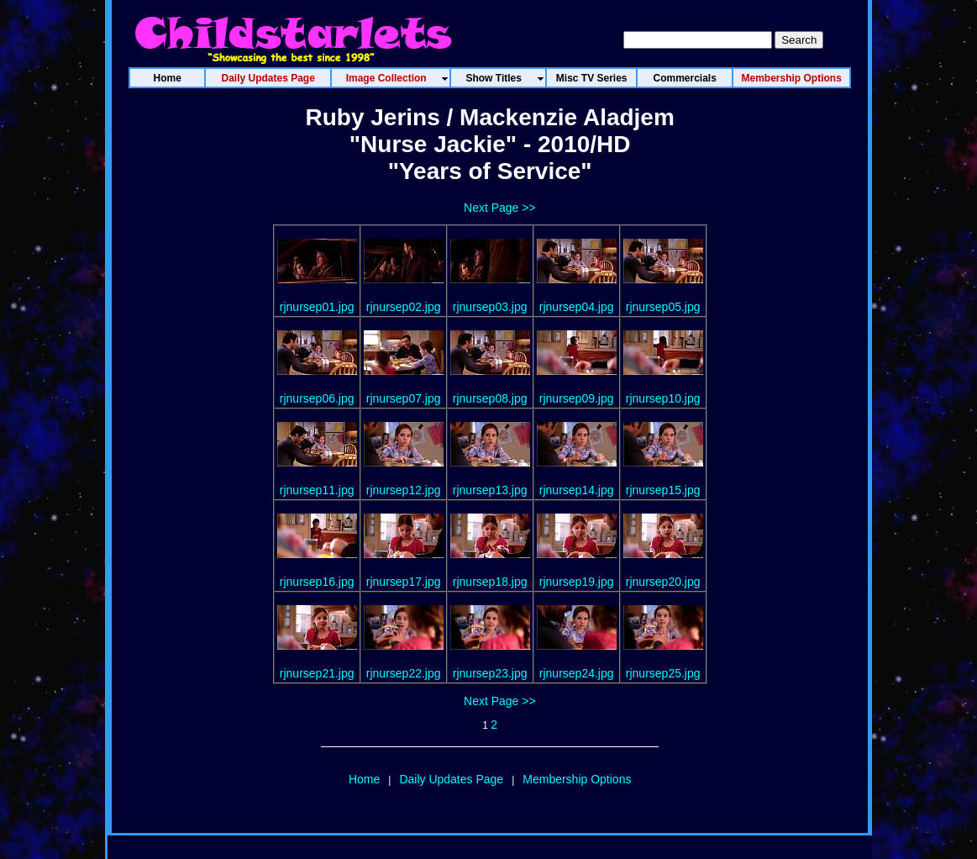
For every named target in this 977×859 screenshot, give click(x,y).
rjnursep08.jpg (490, 398)
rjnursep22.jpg (403, 673)
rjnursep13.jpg (490, 490)
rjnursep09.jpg (576, 398)
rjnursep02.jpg (403, 307)
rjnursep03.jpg (490, 307)
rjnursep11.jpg (317, 490)
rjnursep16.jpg (317, 581)
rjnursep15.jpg (663, 490)
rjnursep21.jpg (317, 673)
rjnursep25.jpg (663, 673)
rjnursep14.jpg (576, 490)
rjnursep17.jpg (403, 581)
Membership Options (577, 779)
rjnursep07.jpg (403, 398)
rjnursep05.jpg (663, 307)
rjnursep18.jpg (490, 581)
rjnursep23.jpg (490, 673)
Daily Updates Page (451, 779)
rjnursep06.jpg (317, 398)
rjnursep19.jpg (576, 581)
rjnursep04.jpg (576, 307)
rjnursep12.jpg (403, 490)
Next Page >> (500, 207)
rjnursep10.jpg (663, 398)
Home (364, 779)
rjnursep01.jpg (317, 307)
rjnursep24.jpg (576, 673)
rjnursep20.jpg (663, 581)
